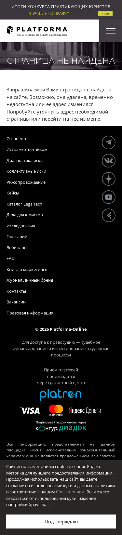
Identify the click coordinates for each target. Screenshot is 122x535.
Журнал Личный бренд (30, 280)
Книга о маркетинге (27, 269)
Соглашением (70, 492)
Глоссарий (17, 236)
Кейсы (13, 193)
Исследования (21, 226)
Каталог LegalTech (24, 204)
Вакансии (16, 302)
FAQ (11, 258)
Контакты (16, 291)
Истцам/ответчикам (27, 149)
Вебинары (17, 247)
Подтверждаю (61, 521)
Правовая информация (30, 313)
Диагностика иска (25, 160)
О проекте (17, 138)
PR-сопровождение (26, 182)
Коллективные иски (26, 171)
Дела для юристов (25, 215)
